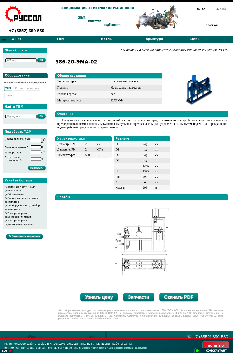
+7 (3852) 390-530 (26, 30)
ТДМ (60, 39)
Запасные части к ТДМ (21, 187)
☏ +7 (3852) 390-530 (207, 336)
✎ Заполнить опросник (24, 236)
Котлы (107, 39)
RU (198, 8)
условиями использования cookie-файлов (114, 347)
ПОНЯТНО (216, 345)
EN (203, 8)
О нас (17, 39)
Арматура (154, 39)
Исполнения (14, 190)
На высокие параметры (154, 49)
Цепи (195, 39)
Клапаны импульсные (188, 49)
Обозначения (15, 194)
